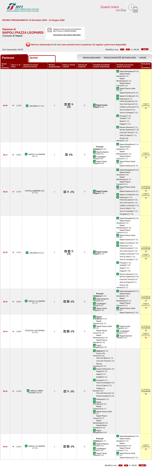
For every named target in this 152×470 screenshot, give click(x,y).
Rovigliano (124, 214)
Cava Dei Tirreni (126, 132)
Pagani (122, 124)
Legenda (142, 57)
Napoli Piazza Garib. (128, 88)
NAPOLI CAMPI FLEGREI (35, 392)
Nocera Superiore (126, 130)
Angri (122, 121)
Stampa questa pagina (91, 57)
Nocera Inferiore (126, 127)
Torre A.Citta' (125, 110)
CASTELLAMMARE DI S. (35, 191)
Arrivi (34, 57)
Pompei (123, 116)
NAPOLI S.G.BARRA (36, 154)
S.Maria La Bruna (126, 107)
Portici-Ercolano (126, 101)
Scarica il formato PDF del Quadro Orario (120, 57)
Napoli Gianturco (126, 93)
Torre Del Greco (126, 104)
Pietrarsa (123, 99)
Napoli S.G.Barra (126, 96)
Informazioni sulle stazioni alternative (67, 35)
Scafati (122, 118)
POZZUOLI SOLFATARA (34, 330)
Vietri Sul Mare (125, 135)
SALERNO (33, 106)
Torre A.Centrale (126, 113)
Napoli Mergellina (126, 71)
